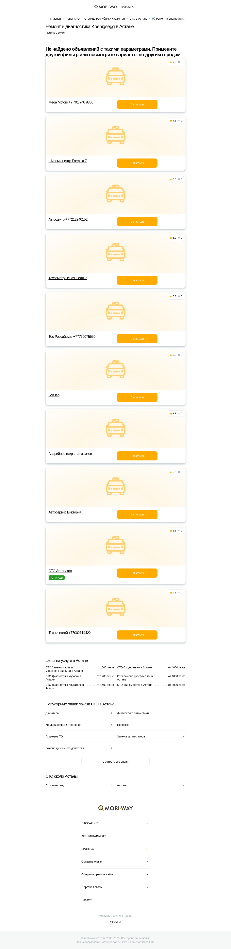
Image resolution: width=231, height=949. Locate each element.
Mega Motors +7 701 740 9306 (71, 102)
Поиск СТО (73, 18)
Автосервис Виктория (65, 512)
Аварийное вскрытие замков (70, 454)
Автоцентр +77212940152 (68, 219)
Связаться (137, 104)
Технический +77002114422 (70, 633)
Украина (115, 922)
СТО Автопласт (60, 571)
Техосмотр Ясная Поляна (68, 278)
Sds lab (54, 395)
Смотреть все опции (115, 761)
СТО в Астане (138, 18)
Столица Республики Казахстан (104, 18)
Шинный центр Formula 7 (68, 161)
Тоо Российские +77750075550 (72, 337)
